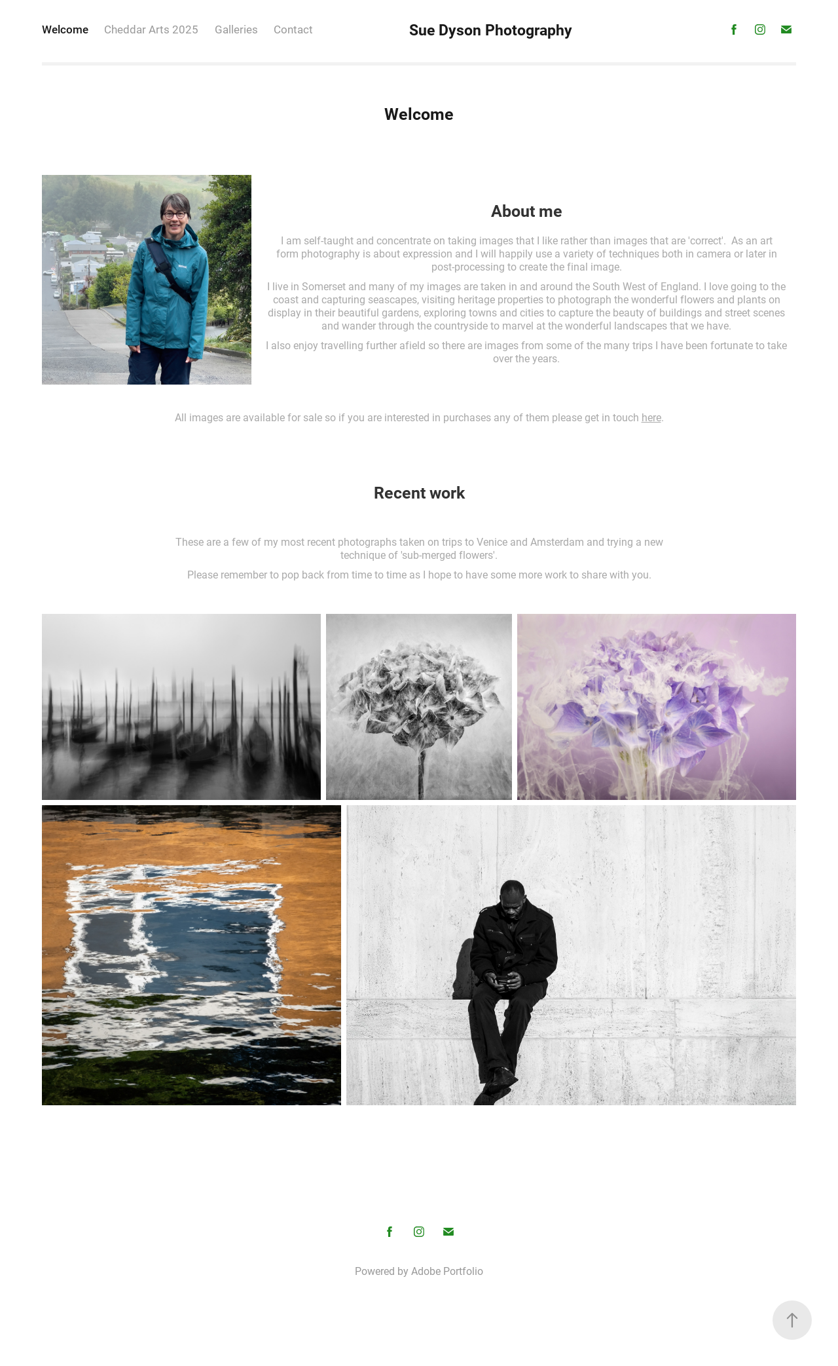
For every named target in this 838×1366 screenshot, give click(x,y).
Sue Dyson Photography (490, 29)
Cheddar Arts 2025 (151, 29)
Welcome (65, 29)
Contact (293, 29)
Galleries (236, 29)
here (651, 417)
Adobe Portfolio (447, 1271)
